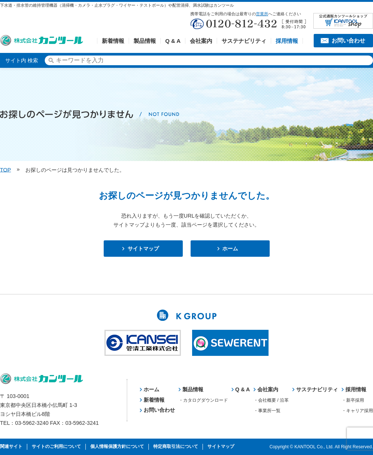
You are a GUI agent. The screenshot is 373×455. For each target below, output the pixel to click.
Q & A (173, 41)
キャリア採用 (359, 410)
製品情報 (145, 41)
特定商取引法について (175, 446)
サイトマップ (143, 249)
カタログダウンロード (205, 400)
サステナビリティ (244, 41)
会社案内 (201, 41)
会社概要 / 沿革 (273, 400)
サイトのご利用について (56, 446)
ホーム (230, 249)
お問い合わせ (348, 40)
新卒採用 (355, 400)
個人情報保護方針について (117, 446)
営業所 (262, 14)
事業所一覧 (269, 410)
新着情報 (113, 41)
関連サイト (11, 446)
